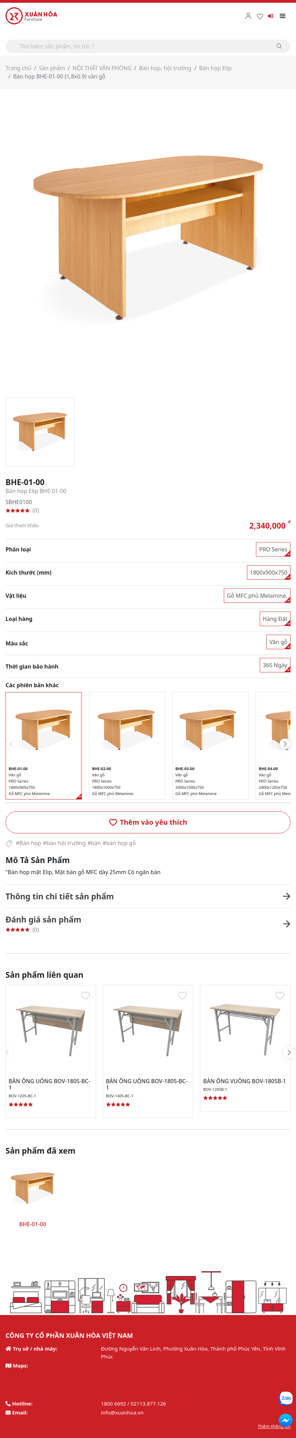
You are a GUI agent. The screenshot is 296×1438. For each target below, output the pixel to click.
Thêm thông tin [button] (274, 1426)
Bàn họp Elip (215, 68)
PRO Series (273, 549)
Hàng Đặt (275, 619)
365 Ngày (275, 665)
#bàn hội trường (64, 843)
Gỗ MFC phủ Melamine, (257, 595)
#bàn (94, 843)
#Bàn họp (28, 843)
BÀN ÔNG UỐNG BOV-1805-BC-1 (49, 1084)
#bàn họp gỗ (119, 843)
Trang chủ (18, 68)
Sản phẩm (52, 68)
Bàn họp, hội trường (165, 68)
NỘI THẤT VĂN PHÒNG (102, 68)
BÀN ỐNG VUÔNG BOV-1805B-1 (244, 1081)
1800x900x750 (268, 572)
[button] (148, 822)
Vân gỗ (278, 642)
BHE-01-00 (32, 1224)
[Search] (148, 46)
